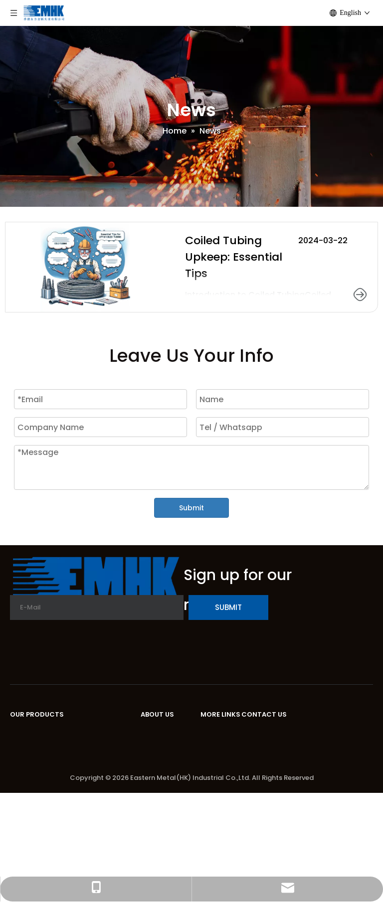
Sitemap (217, 778)
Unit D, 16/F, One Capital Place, (303, 733)
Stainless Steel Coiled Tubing (69, 733)
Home (212, 733)
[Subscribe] (228, 607)
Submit (191, 508)
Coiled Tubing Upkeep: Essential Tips (233, 257)
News (151, 778)
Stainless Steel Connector (62, 782)
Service (155, 762)
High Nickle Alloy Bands (56, 749)
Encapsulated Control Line (63, 766)
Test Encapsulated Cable (61, 828)
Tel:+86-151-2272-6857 (288, 774)
